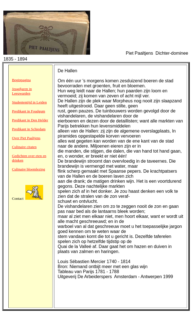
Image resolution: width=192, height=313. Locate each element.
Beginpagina (21, 80)
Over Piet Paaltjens (26, 138)
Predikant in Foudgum (28, 111)
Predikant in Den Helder (30, 120)
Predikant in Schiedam (29, 129)
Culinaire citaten (24, 147)
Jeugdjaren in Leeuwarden (22, 91)
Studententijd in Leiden (29, 102)
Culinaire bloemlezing (28, 169)
